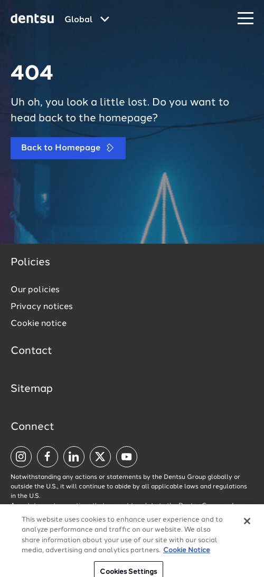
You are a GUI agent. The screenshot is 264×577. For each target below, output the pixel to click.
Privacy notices (42, 307)
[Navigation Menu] (245, 18)
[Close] (247, 535)
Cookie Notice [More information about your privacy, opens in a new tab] (186, 564)
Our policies (35, 290)
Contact (31, 351)
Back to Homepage (68, 147)
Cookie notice (39, 324)
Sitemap (32, 389)
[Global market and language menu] (86, 20)
